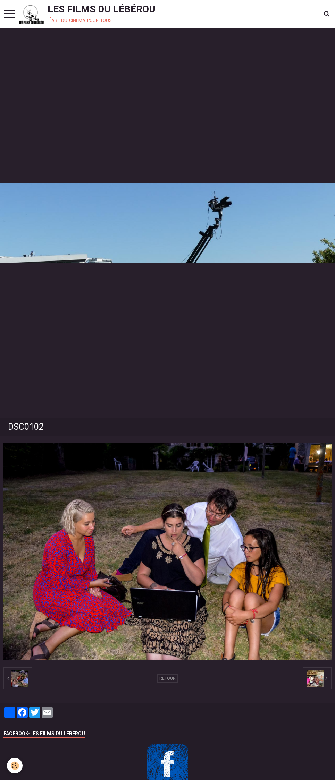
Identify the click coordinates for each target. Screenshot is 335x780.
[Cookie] (15, 765)
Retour (167, 678)
